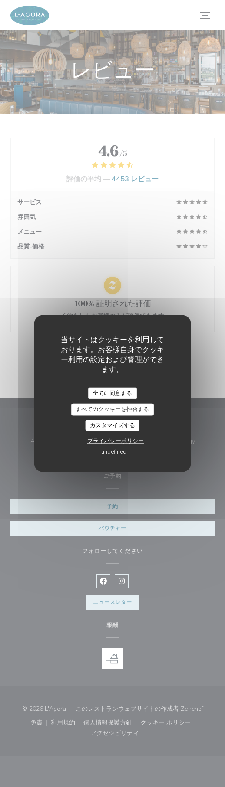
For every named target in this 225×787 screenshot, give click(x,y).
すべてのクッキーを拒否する (112, 409)
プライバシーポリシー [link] (115, 441)
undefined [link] (113, 452)
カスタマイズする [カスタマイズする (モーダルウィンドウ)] (112, 425)
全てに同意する (112, 393)
